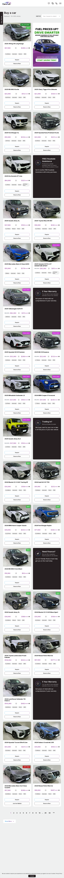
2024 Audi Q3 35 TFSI (41, 482)
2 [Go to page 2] (13, 813)
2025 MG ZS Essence (41, 352)
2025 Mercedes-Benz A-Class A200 (17, 264)
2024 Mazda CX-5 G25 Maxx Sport (46, 612)
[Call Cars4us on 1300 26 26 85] (56, 3)
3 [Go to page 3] (16, 813)
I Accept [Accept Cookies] (32, 876)
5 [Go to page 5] (23, 813)
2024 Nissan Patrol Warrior (43, 655)
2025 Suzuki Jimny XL (12, 221)
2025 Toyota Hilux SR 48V (43, 221)
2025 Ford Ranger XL (12, 133)
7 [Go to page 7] (29, 813)
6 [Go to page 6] (26, 813)
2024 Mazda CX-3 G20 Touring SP (16, 482)
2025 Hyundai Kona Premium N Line (46, 133)
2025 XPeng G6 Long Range (14, 43)
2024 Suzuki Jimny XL (12, 612)
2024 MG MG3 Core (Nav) (13, 569)
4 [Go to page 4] (20, 813)
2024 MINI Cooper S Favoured (44, 395)
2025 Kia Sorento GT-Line (13, 176)
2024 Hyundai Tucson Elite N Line (16, 742)
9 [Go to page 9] (36, 813)
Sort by (38, 16)
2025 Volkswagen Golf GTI (14, 309)
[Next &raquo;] (53, 812)
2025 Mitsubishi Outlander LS (15, 395)
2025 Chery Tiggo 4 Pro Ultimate (45, 89)
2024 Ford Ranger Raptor (43, 525)
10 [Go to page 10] (39, 813)
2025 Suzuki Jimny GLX (13, 439)
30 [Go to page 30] (50, 813)
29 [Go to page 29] (45, 813)
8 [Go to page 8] (32, 813)
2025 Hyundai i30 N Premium (15, 352)
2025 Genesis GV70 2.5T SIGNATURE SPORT (43, 265)
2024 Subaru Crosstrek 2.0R (44, 742)
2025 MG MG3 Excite (12, 89)
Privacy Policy (59, 873)
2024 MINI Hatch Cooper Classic (16, 525)
